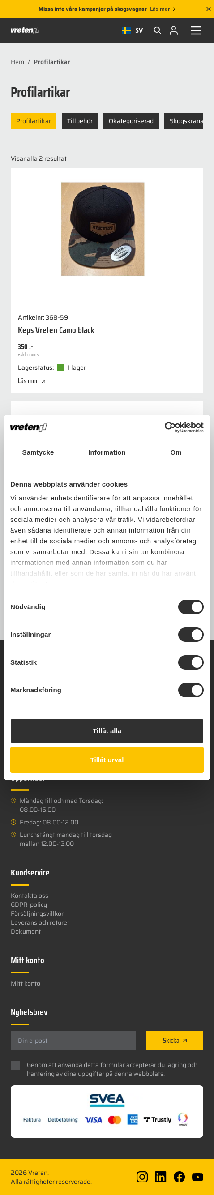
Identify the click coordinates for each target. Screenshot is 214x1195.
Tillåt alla (107, 730)
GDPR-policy (29, 904)
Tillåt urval (107, 760)
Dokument (26, 931)
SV (132, 30)
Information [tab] (107, 452)
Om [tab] (175, 452)
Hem (17, 61)
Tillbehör (80, 121)
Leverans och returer (40, 922)
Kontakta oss (29, 896)
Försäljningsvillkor (37, 913)
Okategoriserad (131, 121)
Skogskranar (188, 121)
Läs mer (162, 9)
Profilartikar (33, 121)
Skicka (175, 1040)
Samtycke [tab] (38, 452)
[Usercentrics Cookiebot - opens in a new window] (164, 427)
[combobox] (132, 30)
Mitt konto (25, 983)
